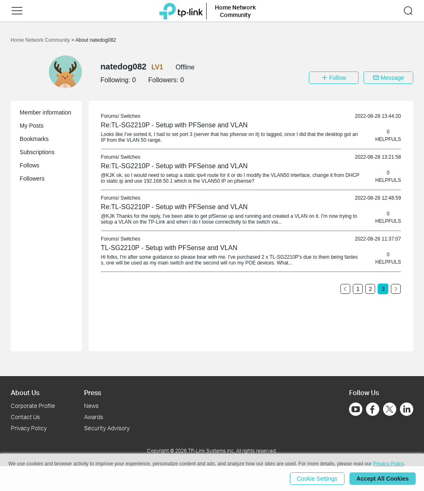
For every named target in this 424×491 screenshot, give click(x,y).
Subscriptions (37, 152)
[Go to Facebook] (372, 409)
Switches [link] (130, 116)
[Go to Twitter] (389, 410)
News (91, 405)
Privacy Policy (29, 427)
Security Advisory (107, 427)
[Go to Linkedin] (406, 409)
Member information (46, 112)
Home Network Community (41, 40)
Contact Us (25, 416)
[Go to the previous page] (345, 289)
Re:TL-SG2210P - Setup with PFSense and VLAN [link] (174, 125)
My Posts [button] (32, 125)
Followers (32, 178)
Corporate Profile (33, 405)
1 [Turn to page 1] (357, 289)
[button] (17, 10)
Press (92, 392)
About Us (25, 392)
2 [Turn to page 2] (370, 289)
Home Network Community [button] (235, 11)
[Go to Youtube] (355, 409)
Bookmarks (34, 139)
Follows (29, 165)
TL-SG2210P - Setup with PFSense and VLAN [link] (169, 247)
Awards (93, 416)
